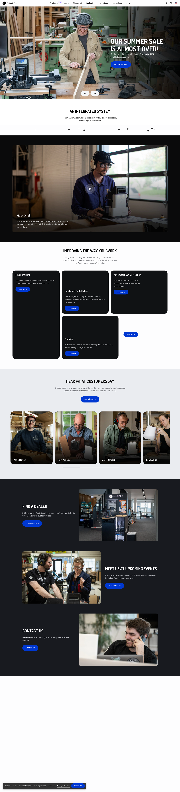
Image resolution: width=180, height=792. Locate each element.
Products (54, 3)
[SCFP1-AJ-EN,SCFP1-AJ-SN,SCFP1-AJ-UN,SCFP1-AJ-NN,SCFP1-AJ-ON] (35, 184)
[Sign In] (166, 3)
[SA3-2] (148, 205)
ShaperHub (77, 3)
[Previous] (85, 93)
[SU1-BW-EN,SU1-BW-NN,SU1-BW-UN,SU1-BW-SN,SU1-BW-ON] (118, 173)
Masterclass (117, 3)
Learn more (51, 786)
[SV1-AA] (79, 150)
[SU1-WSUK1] (151, 141)
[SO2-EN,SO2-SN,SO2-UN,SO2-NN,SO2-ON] (68, 168)
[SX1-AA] (127, 146)
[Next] (94, 93)
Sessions (104, 3)
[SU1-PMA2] (153, 165)
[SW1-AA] (84, 201)
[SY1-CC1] (83, 180)
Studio (66, 3)
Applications (91, 3)
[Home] (25, 3)
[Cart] (171, 3)
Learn (128, 3)
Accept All (78, 786)
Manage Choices (63, 786)
